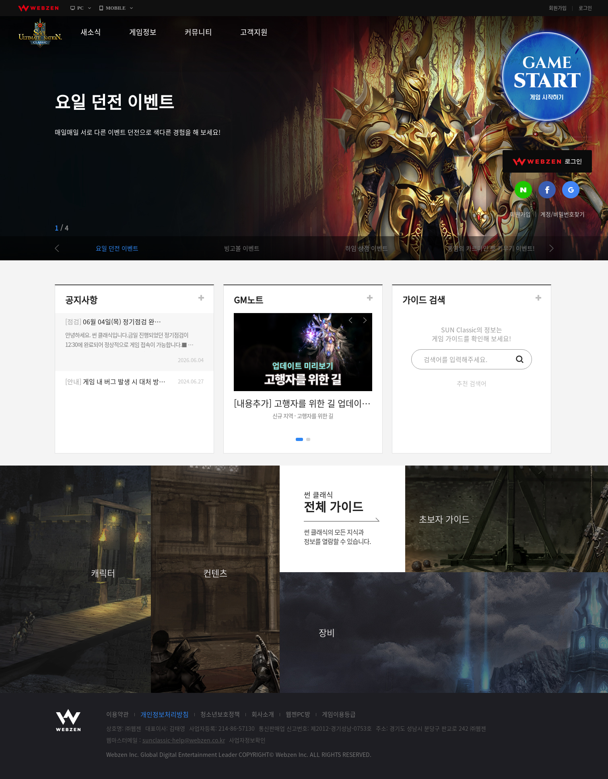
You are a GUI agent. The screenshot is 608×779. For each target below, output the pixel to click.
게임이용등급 (339, 714)
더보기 (201, 297)
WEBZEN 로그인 (547, 161)
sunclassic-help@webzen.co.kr (183, 740)
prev (61, 248)
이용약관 (117, 714)
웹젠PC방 (298, 714)
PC (80, 8)
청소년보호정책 (220, 714)
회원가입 (558, 8)
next (548, 248)
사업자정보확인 (247, 740)
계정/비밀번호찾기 (562, 214)
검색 (520, 359)
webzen (38, 8)
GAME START (546, 76)
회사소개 (262, 714)
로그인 (585, 8)
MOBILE (116, 8)
